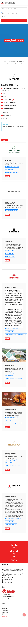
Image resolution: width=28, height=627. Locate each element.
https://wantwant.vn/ (10, 524)
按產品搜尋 (13, 13)
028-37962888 (9, 420)
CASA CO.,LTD (8, 160)
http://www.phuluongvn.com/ (12, 466)
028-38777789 (9, 521)
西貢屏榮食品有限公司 (11, 409)
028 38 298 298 (8, 579)
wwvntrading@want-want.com (13, 519)
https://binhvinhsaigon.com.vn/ (13, 423)
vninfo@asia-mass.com (11, 329)
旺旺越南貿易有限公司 (11, 496)
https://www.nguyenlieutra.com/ (13, 379)
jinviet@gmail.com (10, 250)
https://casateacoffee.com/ (12, 172)
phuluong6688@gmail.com (12, 460)
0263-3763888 (9, 376)
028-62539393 (9, 331)
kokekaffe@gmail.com (10, 102)
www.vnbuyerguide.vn (8, 596)
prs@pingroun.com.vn (11, 417)
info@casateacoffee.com (12, 166)
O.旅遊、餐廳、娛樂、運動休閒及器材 (15, 63)
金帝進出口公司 (9, 241)
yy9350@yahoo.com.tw (11, 210)
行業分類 (10, 61)
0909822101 (10, 577)
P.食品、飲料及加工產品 (18, 61)
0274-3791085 (9, 169)
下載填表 (4, 616)
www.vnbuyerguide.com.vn (9, 598)
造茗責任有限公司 (9, 365)
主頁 (5, 61)
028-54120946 (9, 253)
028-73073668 (7, 99)
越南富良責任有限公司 (11, 454)
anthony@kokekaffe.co (10, 105)
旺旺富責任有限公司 (10, 203)
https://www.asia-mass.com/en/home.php (16, 334)
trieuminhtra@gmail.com (11, 373)
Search (14, 20)
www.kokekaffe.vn (9, 108)
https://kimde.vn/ (9, 256)
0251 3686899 (9, 463)
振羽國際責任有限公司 (11, 287)
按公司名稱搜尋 (5, 13)
